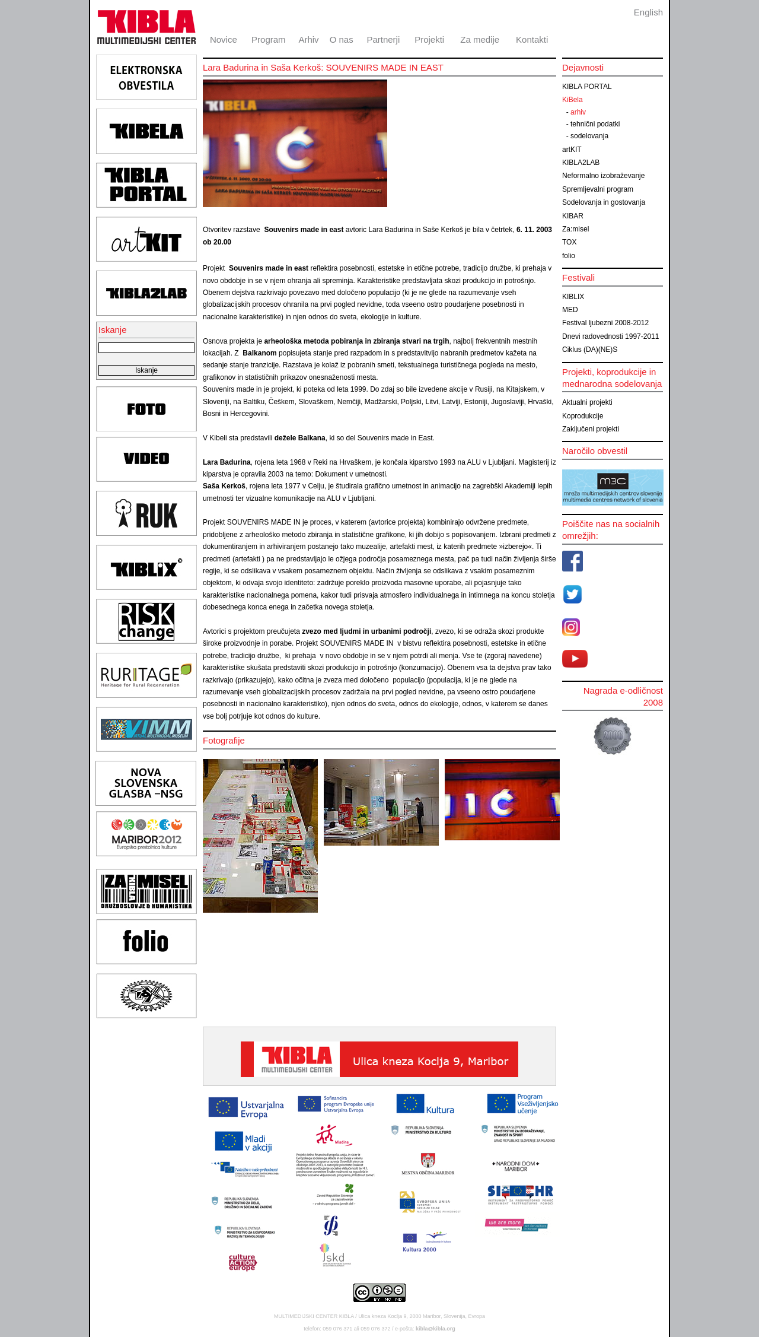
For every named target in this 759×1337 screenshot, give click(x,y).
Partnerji (383, 39)
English (648, 12)
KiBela (572, 100)
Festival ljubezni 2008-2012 (605, 323)
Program (268, 39)
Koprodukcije (582, 416)
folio (568, 256)
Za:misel (575, 229)
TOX (569, 242)
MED (570, 310)
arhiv (578, 112)
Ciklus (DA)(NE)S (589, 349)
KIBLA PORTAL (587, 86)
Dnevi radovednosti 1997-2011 (610, 336)
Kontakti (532, 39)
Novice (223, 39)
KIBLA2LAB (580, 162)
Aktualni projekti (587, 402)
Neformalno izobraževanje (603, 176)
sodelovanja (589, 136)
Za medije (479, 39)
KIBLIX (573, 297)
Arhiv (308, 39)
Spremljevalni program (597, 189)
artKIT (572, 149)
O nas (341, 39)
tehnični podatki (595, 124)
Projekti (429, 39)
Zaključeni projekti (590, 429)
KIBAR (572, 216)
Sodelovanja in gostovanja (603, 202)
